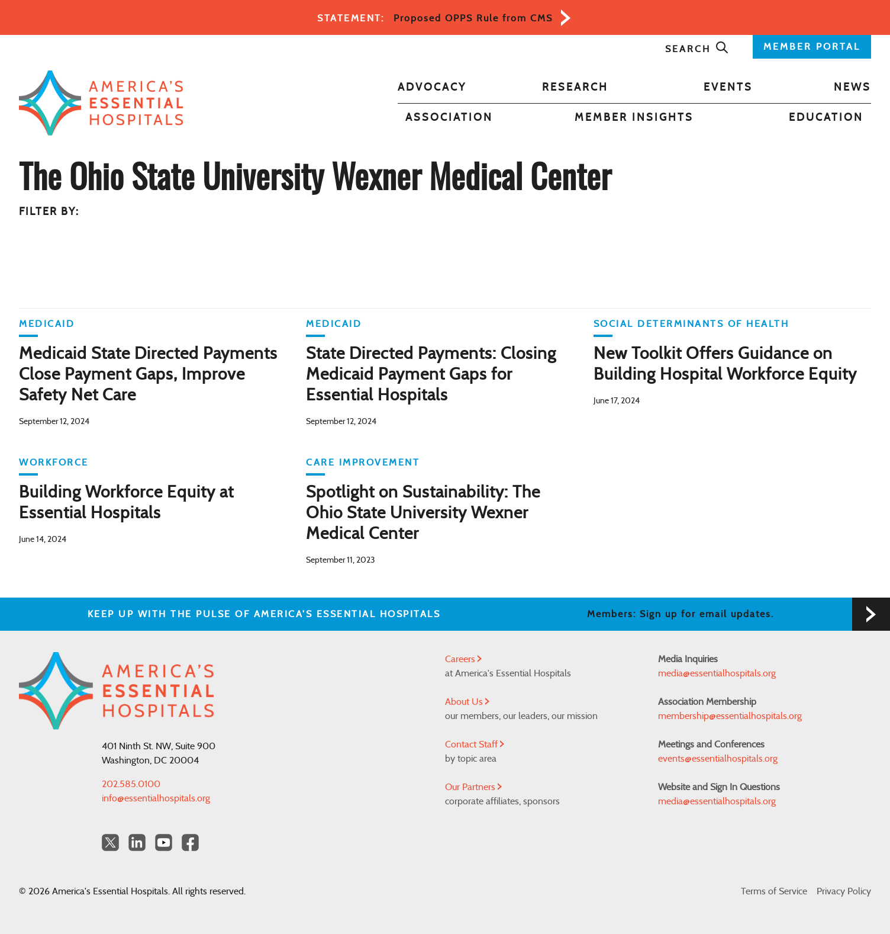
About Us (467, 702)
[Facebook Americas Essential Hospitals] (190, 842)
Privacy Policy (844, 891)
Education (826, 118)
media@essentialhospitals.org (717, 673)
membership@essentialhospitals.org (730, 716)
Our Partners (473, 787)
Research (575, 87)
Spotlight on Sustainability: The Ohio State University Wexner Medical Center (423, 513)
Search (697, 49)
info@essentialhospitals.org (156, 798)
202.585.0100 (131, 784)
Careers (463, 659)
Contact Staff (474, 744)
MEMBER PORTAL (811, 47)
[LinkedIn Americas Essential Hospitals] (137, 842)
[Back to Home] (101, 103)
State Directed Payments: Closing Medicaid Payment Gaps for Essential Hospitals (431, 375)
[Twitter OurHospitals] (110, 842)
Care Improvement (363, 462)
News (852, 87)
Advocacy (432, 87)
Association (449, 118)
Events (728, 87)
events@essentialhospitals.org (718, 758)
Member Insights (634, 118)
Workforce (54, 462)
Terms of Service (774, 891)
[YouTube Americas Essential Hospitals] (163, 842)
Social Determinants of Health (691, 324)
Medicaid (47, 324)
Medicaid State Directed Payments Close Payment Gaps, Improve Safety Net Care (148, 375)
